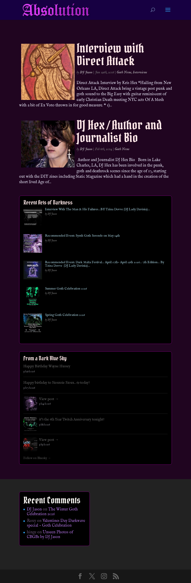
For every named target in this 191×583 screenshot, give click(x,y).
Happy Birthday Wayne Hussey (46, 366)
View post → (49, 399)
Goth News (124, 72)
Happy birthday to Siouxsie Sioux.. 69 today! (56, 382)
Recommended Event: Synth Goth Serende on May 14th (82, 236)
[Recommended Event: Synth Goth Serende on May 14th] (32, 244)
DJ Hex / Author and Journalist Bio (119, 131)
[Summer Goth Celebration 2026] (32, 297)
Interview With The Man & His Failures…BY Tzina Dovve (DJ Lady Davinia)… (97, 209)
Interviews (140, 72)
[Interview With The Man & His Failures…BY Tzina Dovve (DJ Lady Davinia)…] (32, 218)
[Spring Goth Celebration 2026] (32, 323)
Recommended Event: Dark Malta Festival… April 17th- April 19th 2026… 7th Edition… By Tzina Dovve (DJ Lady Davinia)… (104, 264)
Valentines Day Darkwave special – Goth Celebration (56, 523)
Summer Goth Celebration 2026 (66, 289)
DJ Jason (86, 72)
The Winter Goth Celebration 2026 (52, 512)
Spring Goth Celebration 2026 (65, 315)
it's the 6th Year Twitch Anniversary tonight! (71, 419)
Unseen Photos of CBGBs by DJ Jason (50, 535)
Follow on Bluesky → (37, 458)
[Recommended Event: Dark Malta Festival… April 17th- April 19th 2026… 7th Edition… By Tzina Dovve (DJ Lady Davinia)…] (32, 271)
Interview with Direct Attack (110, 54)
